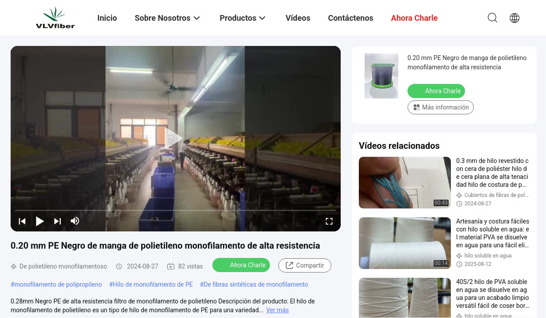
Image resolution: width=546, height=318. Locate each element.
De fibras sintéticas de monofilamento (256, 284)
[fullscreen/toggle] (329, 220)
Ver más (277, 310)
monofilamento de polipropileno (58, 284)
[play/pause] (40, 220)
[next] (57, 220)
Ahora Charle (242, 264)
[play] (176, 139)
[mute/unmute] (75, 220)
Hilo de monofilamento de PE (153, 284)
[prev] (22, 220)
